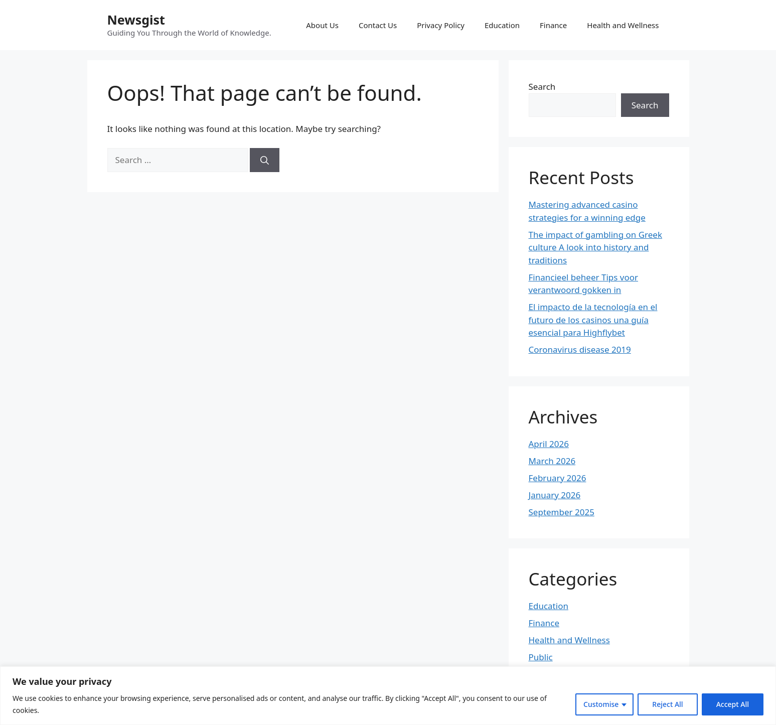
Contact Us (378, 25)
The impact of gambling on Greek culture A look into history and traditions (596, 247)
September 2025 (561, 512)
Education (502, 25)
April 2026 (549, 444)
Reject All (667, 704)
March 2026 (552, 461)
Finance (553, 25)
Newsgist (136, 19)
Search (542, 86)
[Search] (264, 160)
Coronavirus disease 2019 (580, 349)
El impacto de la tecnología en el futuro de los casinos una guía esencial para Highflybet (593, 319)
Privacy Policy (440, 25)
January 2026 (555, 495)
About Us (322, 25)
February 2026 (557, 478)
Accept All (732, 704)
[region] (388, 695)
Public (541, 657)
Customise (600, 704)
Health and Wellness (623, 25)
